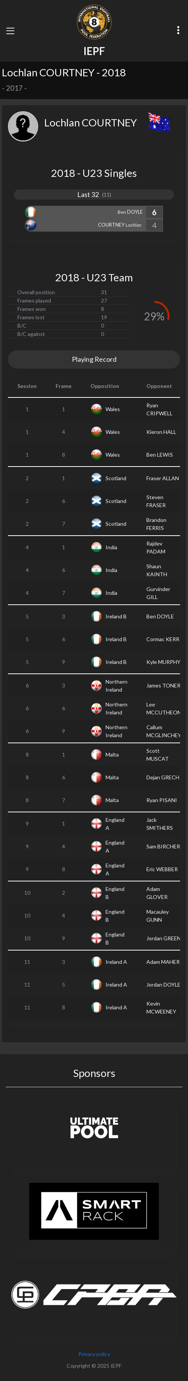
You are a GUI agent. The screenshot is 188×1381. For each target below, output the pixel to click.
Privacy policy (94, 1354)
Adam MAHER (163, 962)
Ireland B (116, 616)
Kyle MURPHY (163, 662)
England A (115, 824)
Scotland (116, 478)
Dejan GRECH (162, 777)
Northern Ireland (116, 685)
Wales (113, 409)
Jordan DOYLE (163, 984)
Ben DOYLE (160, 616)
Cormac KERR (162, 639)
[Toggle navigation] (10, 30)
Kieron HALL (161, 432)
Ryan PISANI (161, 800)
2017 (14, 88)
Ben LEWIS (159, 454)
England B (115, 893)
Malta (112, 754)
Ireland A (116, 962)
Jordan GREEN (163, 938)
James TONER (163, 685)
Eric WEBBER (162, 869)
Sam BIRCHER (163, 846)
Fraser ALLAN (162, 478)
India (111, 547)
